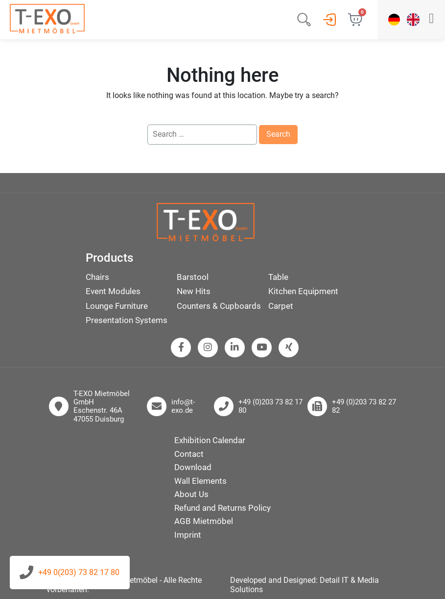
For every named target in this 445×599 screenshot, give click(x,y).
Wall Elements (200, 481)
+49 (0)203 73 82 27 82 (364, 406)
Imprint (187, 535)
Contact (189, 454)
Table (278, 277)
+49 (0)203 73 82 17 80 (270, 406)
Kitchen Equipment (303, 291)
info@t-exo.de (183, 406)
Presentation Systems (126, 320)
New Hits (194, 291)
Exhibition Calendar (209, 440)
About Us (191, 494)
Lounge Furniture (117, 306)
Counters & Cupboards (219, 306)
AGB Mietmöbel (203, 521)
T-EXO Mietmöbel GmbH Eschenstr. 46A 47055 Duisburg (101, 407)
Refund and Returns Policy (222, 508)
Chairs (97, 277)
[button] (431, 20)
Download (192, 467)
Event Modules (113, 291)
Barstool (193, 277)
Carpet (280, 306)
